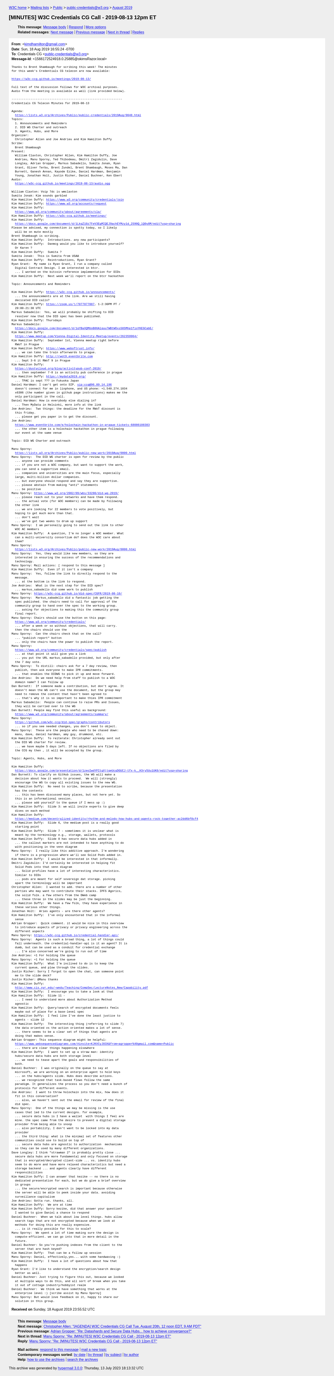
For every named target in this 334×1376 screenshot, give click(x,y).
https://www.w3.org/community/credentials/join (85, 200)
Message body (54, 27)
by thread (95, 1355)
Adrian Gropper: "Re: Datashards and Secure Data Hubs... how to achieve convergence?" (121, 1331)
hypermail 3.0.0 (70, 1368)
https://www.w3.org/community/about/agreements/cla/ (58, 212)
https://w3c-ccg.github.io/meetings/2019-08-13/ (51, 79)
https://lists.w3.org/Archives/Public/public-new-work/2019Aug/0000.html (75, 453)
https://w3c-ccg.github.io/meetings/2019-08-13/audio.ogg (62, 184)
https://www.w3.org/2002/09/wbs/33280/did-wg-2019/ (76, 493)
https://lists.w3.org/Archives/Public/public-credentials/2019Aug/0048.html (78, 115)
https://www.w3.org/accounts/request (76, 204)
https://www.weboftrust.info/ (70, 349)
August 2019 (122, 8)
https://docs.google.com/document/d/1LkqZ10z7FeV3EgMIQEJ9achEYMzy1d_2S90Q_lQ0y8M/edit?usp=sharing (98, 224)
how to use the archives (46, 1359)
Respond (76, 27)
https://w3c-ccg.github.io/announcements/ (80, 292)
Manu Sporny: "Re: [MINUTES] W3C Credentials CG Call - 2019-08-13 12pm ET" (107, 1336)
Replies (138, 32)
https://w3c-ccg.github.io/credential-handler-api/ (76, 935)
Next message (62, 32)
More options (96, 27)
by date (79, 1355)
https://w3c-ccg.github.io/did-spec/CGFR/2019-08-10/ (78, 594)
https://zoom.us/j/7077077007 (70, 304)
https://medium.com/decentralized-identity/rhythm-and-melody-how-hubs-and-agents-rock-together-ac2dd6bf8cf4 (106, 819)
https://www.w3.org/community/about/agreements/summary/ (61, 714)
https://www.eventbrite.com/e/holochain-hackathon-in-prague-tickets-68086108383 (82, 425)
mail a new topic (94, 1349)
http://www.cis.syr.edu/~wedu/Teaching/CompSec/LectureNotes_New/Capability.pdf (81, 988)
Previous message (90, 32)
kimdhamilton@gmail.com (44, 44)
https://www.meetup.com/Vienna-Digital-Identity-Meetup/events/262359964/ (76, 336)
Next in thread (119, 32)
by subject (113, 1355)
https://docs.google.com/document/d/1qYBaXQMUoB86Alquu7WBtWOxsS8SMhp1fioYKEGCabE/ (84, 328)
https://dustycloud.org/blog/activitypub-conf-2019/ (58, 369)
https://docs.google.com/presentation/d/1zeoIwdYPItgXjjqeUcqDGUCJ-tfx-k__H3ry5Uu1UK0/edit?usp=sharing (101, 771)
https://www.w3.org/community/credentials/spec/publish (61, 650)
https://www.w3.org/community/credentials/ (50, 622)
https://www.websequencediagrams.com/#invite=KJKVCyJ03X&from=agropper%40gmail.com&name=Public (94, 1044)
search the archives (82, 1359)
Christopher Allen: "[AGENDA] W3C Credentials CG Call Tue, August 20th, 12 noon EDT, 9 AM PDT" (122, 1326)
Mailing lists (40, 8)
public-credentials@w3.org (88, 8)
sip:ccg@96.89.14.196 (94, 385)
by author (131, 1355)
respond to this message (59, 1349)
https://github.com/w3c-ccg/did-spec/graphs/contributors (62, 722)
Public (58, 8)
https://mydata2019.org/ (66, 377)
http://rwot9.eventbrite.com (69, 357)
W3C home (18, 8)
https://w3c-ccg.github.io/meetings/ (76, 216)
